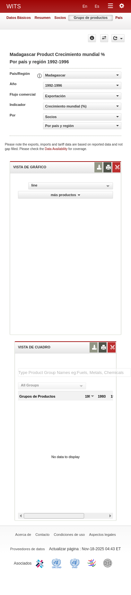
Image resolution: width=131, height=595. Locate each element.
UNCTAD (57, 562)
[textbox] (74, 372)
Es (97, 6)
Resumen (43, 18)
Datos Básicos (18, 18)
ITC (40, 562)
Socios (60, 18)
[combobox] (52, 385)
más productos (65, 195)
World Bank (109, 562)
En (85, 6)
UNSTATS (74, 562)
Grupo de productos (91, 18)
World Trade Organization (92, 562)
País (119, 18)
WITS (13, 6)
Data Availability (56, 149)
